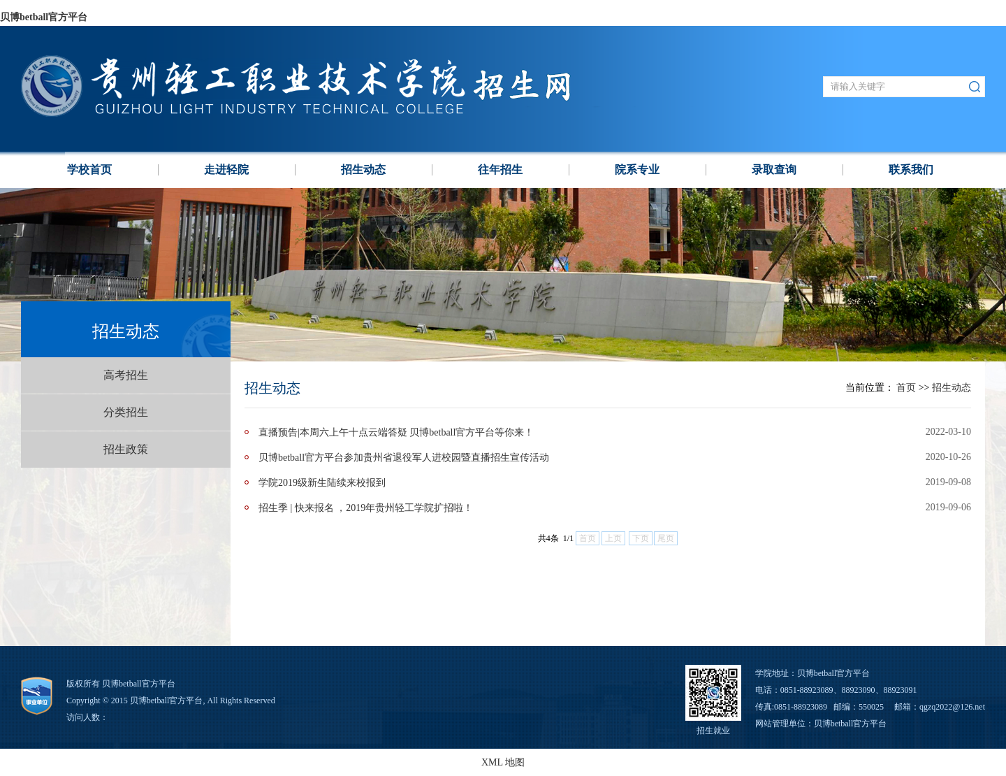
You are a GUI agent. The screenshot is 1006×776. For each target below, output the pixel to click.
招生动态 (363, 169)
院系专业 (637, 169)
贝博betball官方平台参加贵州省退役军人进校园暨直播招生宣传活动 (403, 457)
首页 (906, 387)
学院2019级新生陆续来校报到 (322, 482)
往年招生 (500, 169)
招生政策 (125, 449)
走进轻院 (226, 169)
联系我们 (911, 169)
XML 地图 (503, 762)
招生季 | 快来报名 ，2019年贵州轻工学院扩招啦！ (365, 508)
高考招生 (125, 375)
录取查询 (774, 169)
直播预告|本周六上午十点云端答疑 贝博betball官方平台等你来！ (396, 432)
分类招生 (125, 412)
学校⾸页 (89, 169)
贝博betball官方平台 (43, 17)
